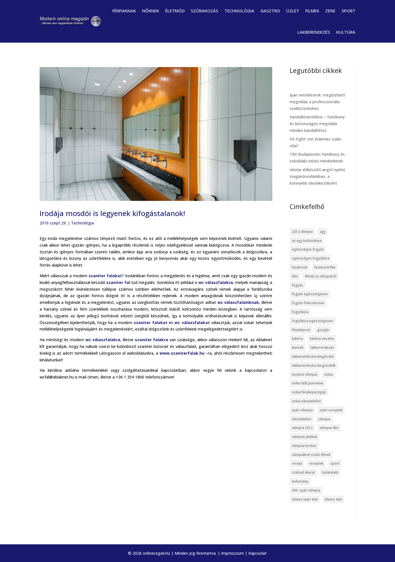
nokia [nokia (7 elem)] (328, 374)
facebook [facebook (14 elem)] (299, 267)
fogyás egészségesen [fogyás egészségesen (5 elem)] (310, 294)
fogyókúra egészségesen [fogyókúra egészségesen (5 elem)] (312, 320)
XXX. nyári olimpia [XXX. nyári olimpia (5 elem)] (306, 490)
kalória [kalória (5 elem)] (297, 338)
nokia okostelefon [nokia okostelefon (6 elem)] (306, 401)
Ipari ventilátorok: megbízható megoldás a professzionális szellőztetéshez (317, 101)
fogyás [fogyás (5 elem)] (297, 285)
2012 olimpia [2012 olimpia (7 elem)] (302, 231)
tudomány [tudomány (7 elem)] (300, 481)
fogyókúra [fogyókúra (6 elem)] (300, 311)
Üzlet (292, 10)
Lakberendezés (314, 32)
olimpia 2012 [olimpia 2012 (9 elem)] (302, 427)
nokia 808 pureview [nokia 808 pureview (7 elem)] (307, 383)
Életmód (175, 10)
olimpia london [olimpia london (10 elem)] (304, 445)
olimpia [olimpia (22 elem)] (324, 419)
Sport (348, 10)
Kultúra (345, 32)
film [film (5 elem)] (295, 276)
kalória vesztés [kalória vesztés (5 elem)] (322, 338)
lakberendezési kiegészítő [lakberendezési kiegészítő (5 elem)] (313, 356)
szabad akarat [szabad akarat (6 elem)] (303, 472)
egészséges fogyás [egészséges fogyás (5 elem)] (308, 249)
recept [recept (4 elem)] (297, 463)
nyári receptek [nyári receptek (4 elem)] (331, 410)
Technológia (239, 10)
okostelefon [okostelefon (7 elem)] (301, 419)
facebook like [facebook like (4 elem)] (324, 267)
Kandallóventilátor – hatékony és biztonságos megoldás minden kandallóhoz (317, 123)
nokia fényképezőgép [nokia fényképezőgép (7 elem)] (309, 392)
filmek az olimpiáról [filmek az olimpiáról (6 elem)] (320, 276)
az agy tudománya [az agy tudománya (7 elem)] (306, 240)
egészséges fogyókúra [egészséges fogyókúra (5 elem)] (310, 258)
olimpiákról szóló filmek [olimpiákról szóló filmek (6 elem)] (311, 454)
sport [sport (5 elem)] (334, 463)
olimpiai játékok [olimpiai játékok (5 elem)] (304, 436)
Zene (330, 10)
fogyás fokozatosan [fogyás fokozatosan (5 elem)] (308, 303)
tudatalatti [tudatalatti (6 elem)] (330, 472)
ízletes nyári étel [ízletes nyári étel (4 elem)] (305, 499)
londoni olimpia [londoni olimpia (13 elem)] (304, 374)
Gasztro (270, 10)
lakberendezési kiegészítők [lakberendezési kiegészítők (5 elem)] (313, 365)
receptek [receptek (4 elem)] (316, 463)
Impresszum (232, 553)
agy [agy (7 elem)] (323, 231)
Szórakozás (204, 10)
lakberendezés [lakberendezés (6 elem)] (322, 347)
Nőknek (150, 10)
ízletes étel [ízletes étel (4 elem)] (333, 499)
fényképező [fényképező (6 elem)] (301, 329)
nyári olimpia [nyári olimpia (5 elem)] (302, 410)
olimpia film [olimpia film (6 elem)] (329, 427)
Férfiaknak (124, 10)
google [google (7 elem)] (323, 329)
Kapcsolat (257, 553)
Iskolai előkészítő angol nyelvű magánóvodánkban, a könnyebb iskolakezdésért (317, 176)
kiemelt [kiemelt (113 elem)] (297, 347)
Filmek (312, 10)
